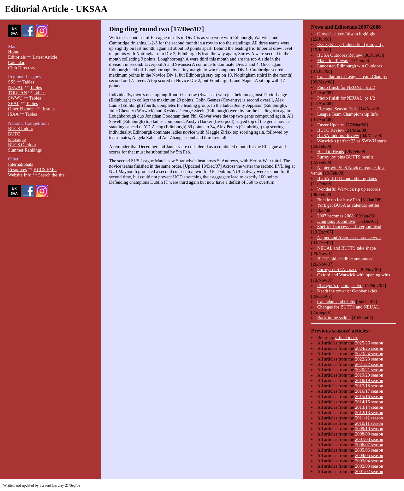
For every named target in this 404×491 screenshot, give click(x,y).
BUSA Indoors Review (338, 135)
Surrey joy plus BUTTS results (345, 156)
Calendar (16, 62)
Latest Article (45, 57)
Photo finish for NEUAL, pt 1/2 (346, 98)
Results (48, 108)
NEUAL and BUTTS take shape (346, 248)
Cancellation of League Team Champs (352, 76)
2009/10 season (369, 428)
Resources (17, 169)
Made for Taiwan (332, 60)
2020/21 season (369, 369)
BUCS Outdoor (22, 144)
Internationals (20, 164)
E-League (17, 139)
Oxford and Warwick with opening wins (353, 274)
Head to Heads (330, 151)
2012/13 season (369, 412)
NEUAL (15, 87)
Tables (28, 81)
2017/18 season (369, 385)
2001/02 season (369, 471)
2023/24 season (369, 353)
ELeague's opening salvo (339, 285)
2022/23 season (369, 358)
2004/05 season (369, 455)
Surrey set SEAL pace (337, 269)
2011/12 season (369, 417)
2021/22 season (369, 364)
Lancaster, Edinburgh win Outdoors (349, 65)
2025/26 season (369, 342)
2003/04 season (369, 460)
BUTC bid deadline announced (345, 258)
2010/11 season (369, 423)
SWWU (15, 98)
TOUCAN (17, 92)
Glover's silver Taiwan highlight (346, 33)
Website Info (20, 174)
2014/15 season (369, 401)
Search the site (51, 174)
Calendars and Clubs (336, 301)
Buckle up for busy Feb (338, 199)
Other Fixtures (21, 108)
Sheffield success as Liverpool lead (349, 226)
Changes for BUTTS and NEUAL (348, 306)
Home (13, 51)
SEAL (13, 103)
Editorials (17, 57)
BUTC (14, 133)
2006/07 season (369, 444)
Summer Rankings (25, 150)
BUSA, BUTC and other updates (347, 178)
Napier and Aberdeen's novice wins (349, 237)
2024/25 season (369, 348)
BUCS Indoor (20, 128)
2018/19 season (369, 380)
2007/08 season (369, 439)
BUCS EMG (44, 169)
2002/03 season (369, 466)
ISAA (13, 114)
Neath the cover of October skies (347, 290)
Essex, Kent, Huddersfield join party (350, 44)
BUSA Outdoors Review (339, 55)
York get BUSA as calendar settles (348, 205)
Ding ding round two (336, 221)
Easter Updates (331, 124)
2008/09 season (369, 433)
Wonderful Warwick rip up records (348, 189)
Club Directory (22, 67)
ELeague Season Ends (337, 108)
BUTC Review (330, 130)
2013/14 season (369, 407)
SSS (12, 81)
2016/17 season (369, 391)
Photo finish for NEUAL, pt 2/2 (346, 87)
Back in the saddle (334, 317)
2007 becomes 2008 (335, 215)
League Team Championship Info (347, 114)
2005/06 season (369, 450)
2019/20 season (369, 375)
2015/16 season (369, 396)
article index (347, 337)
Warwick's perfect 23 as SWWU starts (352, 140)
